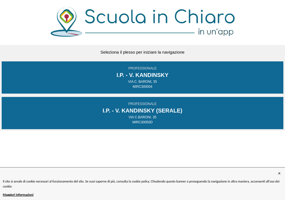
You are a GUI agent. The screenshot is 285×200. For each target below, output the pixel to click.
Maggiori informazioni (18, 195)
